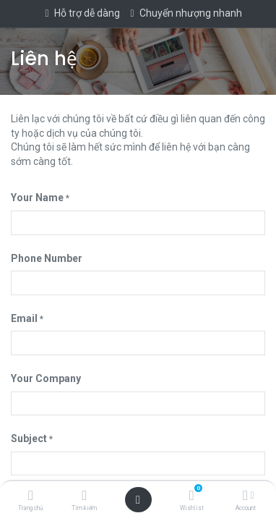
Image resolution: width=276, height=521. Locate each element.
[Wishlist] (191, 496)
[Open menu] (138, 500)
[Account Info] (245, 496)
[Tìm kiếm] (84, 496)
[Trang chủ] (30, 496)
